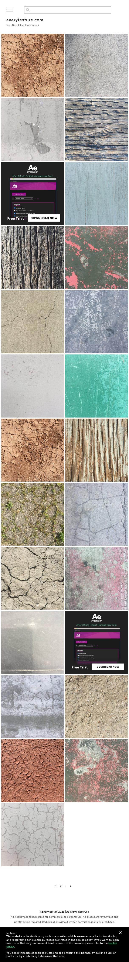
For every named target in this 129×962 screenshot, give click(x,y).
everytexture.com (24, 21)
